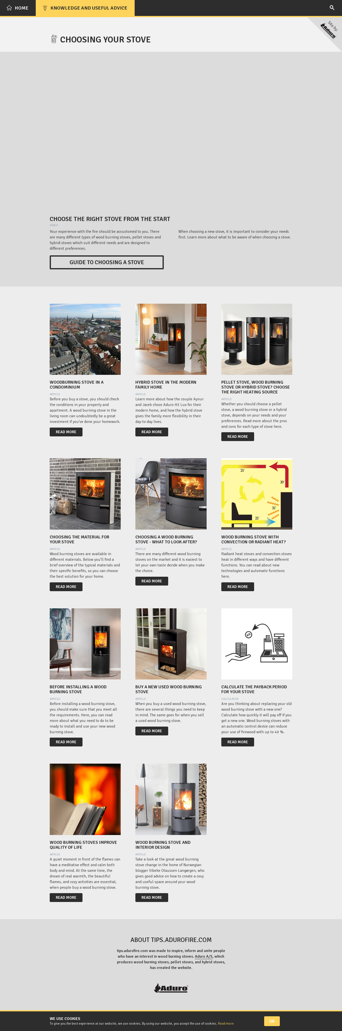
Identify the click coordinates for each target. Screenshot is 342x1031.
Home (17, 8)
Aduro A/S (203, 956)
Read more (66, 432)
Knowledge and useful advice (84, 8)
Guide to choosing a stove (107, 262)
